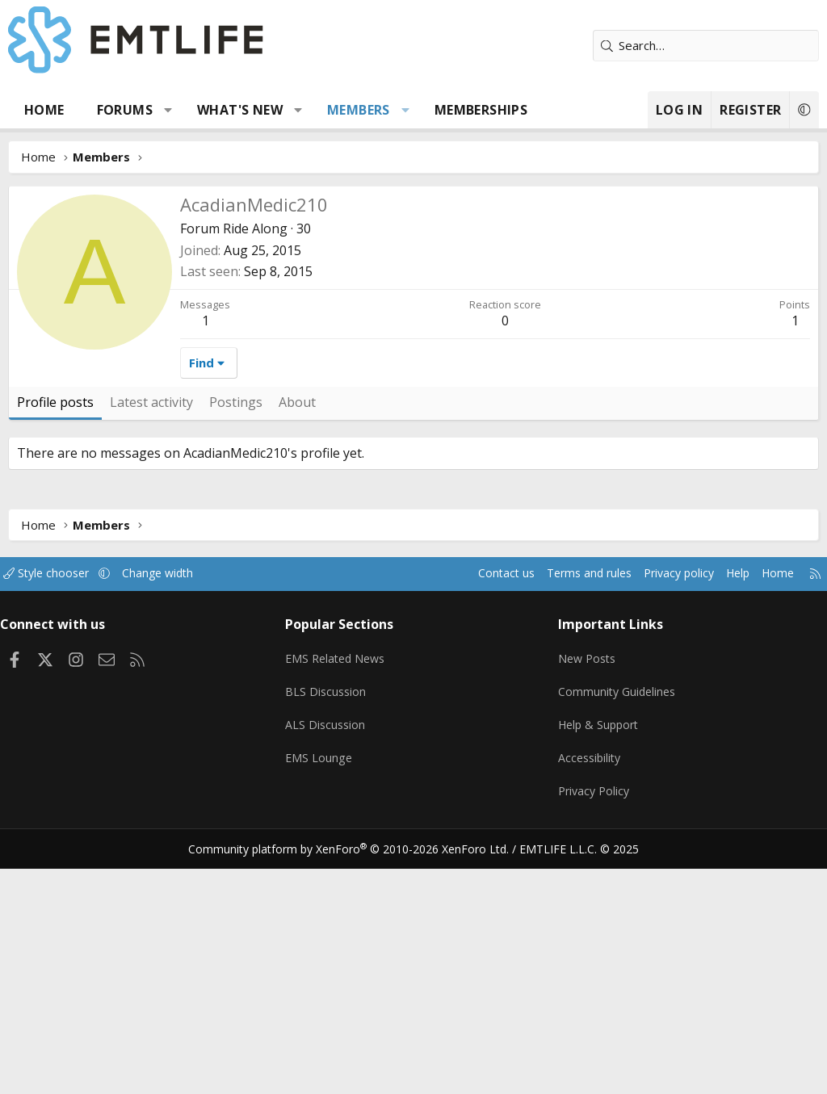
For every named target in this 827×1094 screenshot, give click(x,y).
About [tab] (297, 644)
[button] (168, 109)
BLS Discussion (330, 927)
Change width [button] (178, 815)
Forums (125, 110)
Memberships (480, 110)
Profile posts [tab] (55, 644)
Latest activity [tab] (151, 644)
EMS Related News (342, 895)
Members (358, 110)
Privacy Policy (592, 1021)
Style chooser (62, 815)
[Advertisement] (413, 307)
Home (44, 110)
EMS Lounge (323, 990)
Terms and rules (561, 815)
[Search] (706, 45)
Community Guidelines (615, 927)
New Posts (585, 895)
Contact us (474, 815)
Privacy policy (657, 815)
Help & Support (597, 958)
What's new (240, 110)
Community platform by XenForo (359, 1074)
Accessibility (587, 990)
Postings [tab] (235, 644)
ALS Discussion (330, 958)
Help (720, 815)
